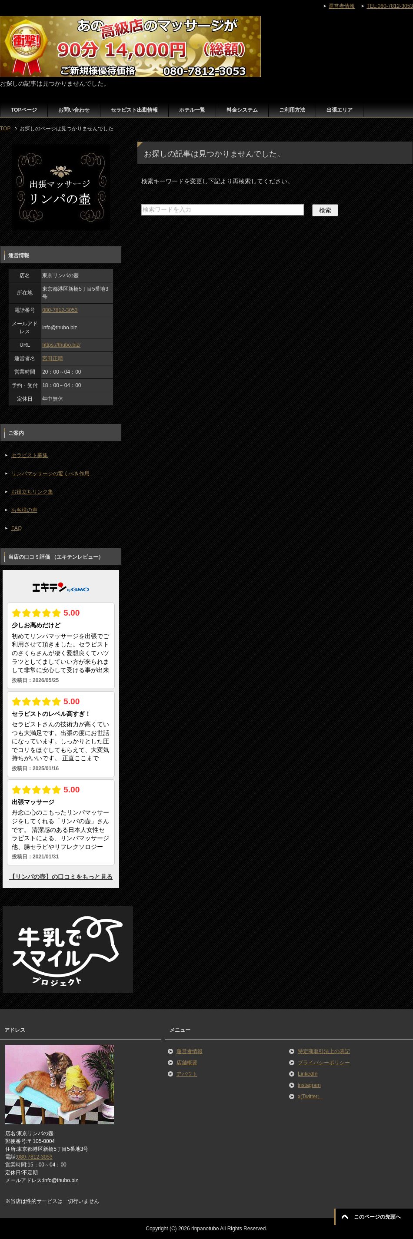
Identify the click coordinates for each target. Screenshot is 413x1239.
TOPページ (24, 110)
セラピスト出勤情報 (134, 110)
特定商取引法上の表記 (324, 1051)
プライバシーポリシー (324, 1063)
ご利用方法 (292, 110)
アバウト (187, 1074)
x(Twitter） (310, 1096)
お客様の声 (24, 510)
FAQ (16, 528)
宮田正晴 (52, 358)
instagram (309, 1085)
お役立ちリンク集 (32, 492)
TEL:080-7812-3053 (389, 6)
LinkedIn (307, 1074)
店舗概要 (187, 1063)
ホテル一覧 (192, 110)
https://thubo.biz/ (61, 345)
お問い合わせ (74, 110)
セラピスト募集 (29, 455)
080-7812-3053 (59, 310)
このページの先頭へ (377, 1217)
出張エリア (339, 110)
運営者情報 (190, 1051)
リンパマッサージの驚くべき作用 (50, 473)
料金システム (242, 110)
